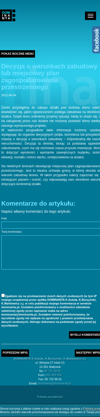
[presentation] (41, 282)
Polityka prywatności (50, 396)
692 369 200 (54, 375)
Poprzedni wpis (15, 352)
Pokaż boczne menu (17, 53)
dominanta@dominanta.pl (54, 383)
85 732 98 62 (52, 371)
